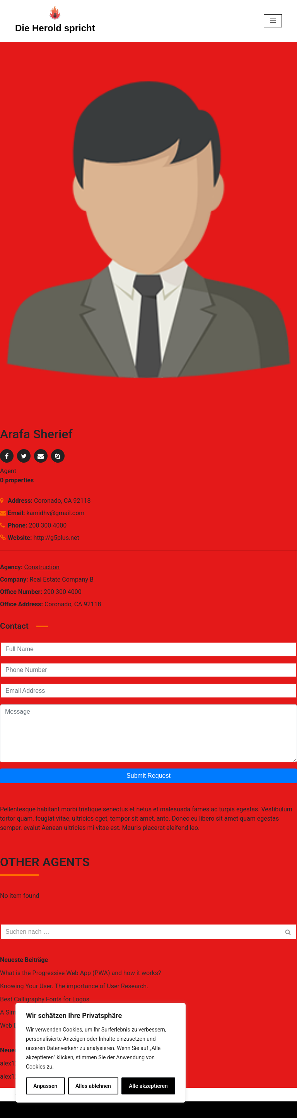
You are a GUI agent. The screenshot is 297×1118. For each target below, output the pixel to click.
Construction (42, 567)
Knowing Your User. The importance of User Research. (74, 986)
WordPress (93, 1109)
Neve (22, 1109)
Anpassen (45, 1086)
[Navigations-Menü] (273, 20)
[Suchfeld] (140, 932)
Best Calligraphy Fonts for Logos (44, 999)
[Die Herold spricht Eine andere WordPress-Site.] (55, 20)
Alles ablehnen (93, 1086)
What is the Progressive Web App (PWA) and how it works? (80, 973)
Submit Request (148, 775)
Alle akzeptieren (148, 1086)
